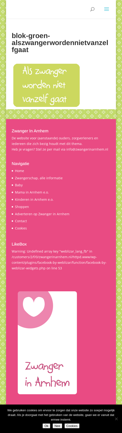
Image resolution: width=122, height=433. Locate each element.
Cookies (21, 228)
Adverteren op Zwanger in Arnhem (42, 214)
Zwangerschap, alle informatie (39, 178)
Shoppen (22, 206)
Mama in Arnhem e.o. (32, 192)
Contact (21, 221)
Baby (19, 185)
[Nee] (116, 418)
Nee (57, 426)
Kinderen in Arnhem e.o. (34, 199)
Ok (46, 426)
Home (19, 171)
